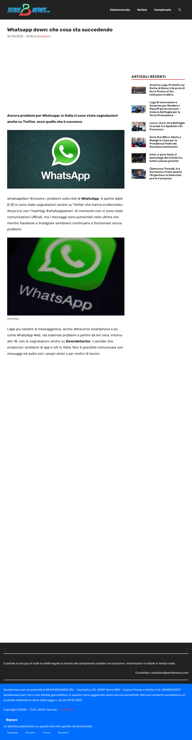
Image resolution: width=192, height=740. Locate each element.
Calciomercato (120, 9)
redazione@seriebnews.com (169, 672)
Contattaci (67, 709)
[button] (180, 9)
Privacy (47, 732)
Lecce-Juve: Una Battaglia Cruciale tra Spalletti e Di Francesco (167, 126)
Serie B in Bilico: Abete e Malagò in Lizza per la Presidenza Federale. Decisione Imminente (165, 142)
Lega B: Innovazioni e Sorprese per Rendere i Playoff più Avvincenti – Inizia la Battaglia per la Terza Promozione (165, 109)
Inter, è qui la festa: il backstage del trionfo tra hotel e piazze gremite (166, 158)
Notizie (142, 9)
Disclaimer (63, 732)
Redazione (12, 732)
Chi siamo (30, 732)
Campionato (162, 9)
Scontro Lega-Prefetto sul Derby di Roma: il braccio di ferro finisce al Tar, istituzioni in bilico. (167, 89)
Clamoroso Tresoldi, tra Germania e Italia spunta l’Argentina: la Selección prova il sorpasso (166, 173)
